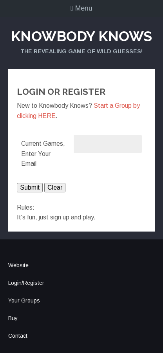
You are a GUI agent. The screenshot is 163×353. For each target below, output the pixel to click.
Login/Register (26, 283)
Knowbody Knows (81, 36)
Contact (17, 336)
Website (18, 265)
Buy (13, 318)
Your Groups (24, 300)
